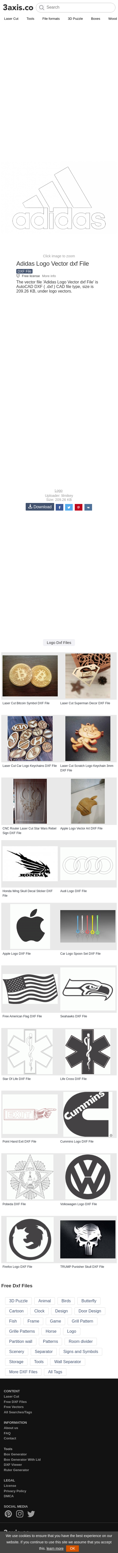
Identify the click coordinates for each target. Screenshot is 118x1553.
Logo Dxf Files (59, 642)
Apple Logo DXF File (17, 953)
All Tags (55, 1372)
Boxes (95, 19)
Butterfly (88, 1301)
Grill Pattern (82, 1321)
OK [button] (72, 1548)
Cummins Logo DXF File (77, 1141)
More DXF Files (23, 1372)
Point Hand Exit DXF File (19, 1141)
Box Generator (15, 1454)
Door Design (90, 1311)
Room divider (81, 1341)
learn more (55, 1548)
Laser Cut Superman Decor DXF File (85, 703)
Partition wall (20, 1341)
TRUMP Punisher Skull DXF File (82, 1267)
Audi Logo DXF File (73, 891)
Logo (59, 491)
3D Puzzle (75, 19)
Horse (51, 1331)
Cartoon (16, 1311)
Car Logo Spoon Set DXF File (80, 953)
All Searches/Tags (18, 1412)
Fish (13, 1321)
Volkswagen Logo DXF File (78, 1204)
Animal (44, 1301)
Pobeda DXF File (14, 1204)
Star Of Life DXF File (17, 1079)
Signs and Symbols (80, 1351)
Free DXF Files (15, 1402)
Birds (66, 1301)
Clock (39, 1311)
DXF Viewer (13, 1465)
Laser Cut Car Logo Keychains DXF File (30, 766)
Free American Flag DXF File (22, 1016)
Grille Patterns (22, 1331)
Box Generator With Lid (22, 1459)
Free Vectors (14, 1407)
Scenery (16, 1351)
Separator (44, 1351)
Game (55, 1321)
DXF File (24, 271)
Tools (30, 19)
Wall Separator (67, 1362)
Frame (33, 1321)
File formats (51, 19)
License (10, 1486)
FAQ (7, 1433)
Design (61, 1311)
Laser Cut (11, 19)
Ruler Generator (16, 1470)
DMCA (9, 1496)
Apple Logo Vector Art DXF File (81, 828)
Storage (16, 1362)
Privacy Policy (15, 1491)
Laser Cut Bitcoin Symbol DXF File (26, 703)
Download (40, 506)
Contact (10, 1438)
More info (49, 276)
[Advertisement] (59, 83)
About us (11, 1428)
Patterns (50, 1341)
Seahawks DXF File (73, 1016)
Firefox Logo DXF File (17, 1267)
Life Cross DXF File (73, 1079)
